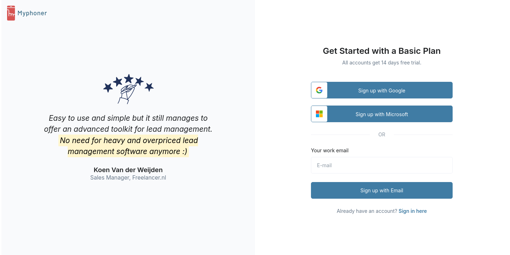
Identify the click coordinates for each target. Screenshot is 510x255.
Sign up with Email (382, 190)
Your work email (329, 150)
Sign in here (413, 211)
